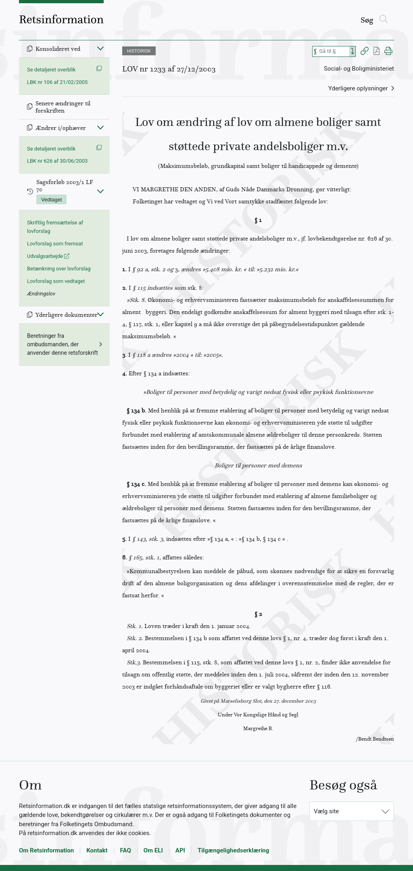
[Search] (352, 51)
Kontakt (96, 850)
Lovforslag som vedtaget (56, 281)
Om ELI (153, 850)
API (180, 850)
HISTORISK (139, 50)
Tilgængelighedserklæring (233, 850)
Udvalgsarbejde (48, 256)
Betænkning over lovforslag (59, 269)
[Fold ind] (100, 48)
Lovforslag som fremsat (55, 244)
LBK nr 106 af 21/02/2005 (57, 82)
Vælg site (326, 811)
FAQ (125, 850)
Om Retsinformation (46, 850)
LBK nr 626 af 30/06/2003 (57, 161)
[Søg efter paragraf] (333, 51)
